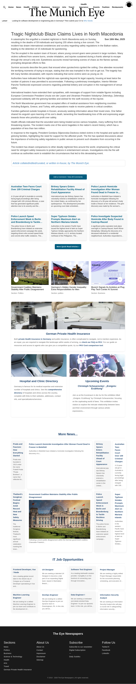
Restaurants (117, 7)
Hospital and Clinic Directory (39, 381)
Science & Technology (13, 657)
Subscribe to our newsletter (80, 647)
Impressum (41, 653)
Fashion (105, 7)
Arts (64, 7)
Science (56, 7)
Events (96, 7)
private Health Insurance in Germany (35, 339)
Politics (35, 7)
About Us (40, 647)
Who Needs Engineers (92, 21)
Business (45, 7)
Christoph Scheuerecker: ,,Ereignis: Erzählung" (97, 387)
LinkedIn (105, 653)
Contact (40, 650)
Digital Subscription (77, 650)
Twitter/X (105, 647)
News (18, 7)
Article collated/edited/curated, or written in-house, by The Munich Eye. (51, 163)
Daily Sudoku (74, 657)
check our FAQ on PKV (92, 342)
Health (27, 7)
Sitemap (40, 660)
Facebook (106, 650)
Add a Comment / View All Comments (68, 177)
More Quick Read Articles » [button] (68, 247)
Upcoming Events (97, 381)
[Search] (4, 7)
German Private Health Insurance (68, 333)
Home (11, 7)
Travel (71, 7)
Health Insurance (83, 5)
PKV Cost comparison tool (91, 345)
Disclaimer (41, 657)
